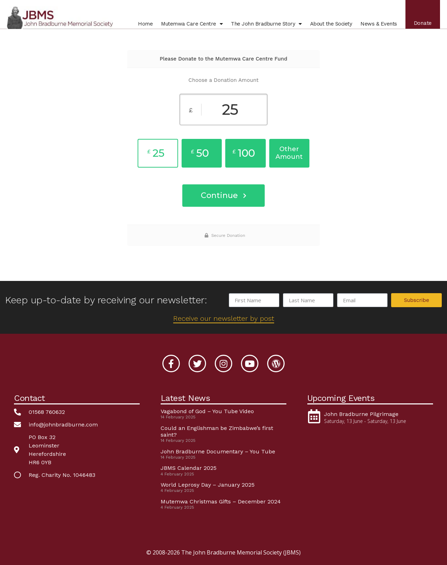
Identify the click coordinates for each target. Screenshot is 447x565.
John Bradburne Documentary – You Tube (218, 451)
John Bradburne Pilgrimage (361, 414)
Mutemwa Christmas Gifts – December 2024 (221, 501)
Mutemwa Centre (191, 24)
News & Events (378, 24)
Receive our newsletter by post (223, 318)
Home (145, 24)
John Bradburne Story (266, 24)
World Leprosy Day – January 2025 (208, 484)
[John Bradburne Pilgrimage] (314, 416)
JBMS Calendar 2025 (189, 468)
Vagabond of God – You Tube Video (207, 411)
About (331, 24)
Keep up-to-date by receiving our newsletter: (106, 300)
